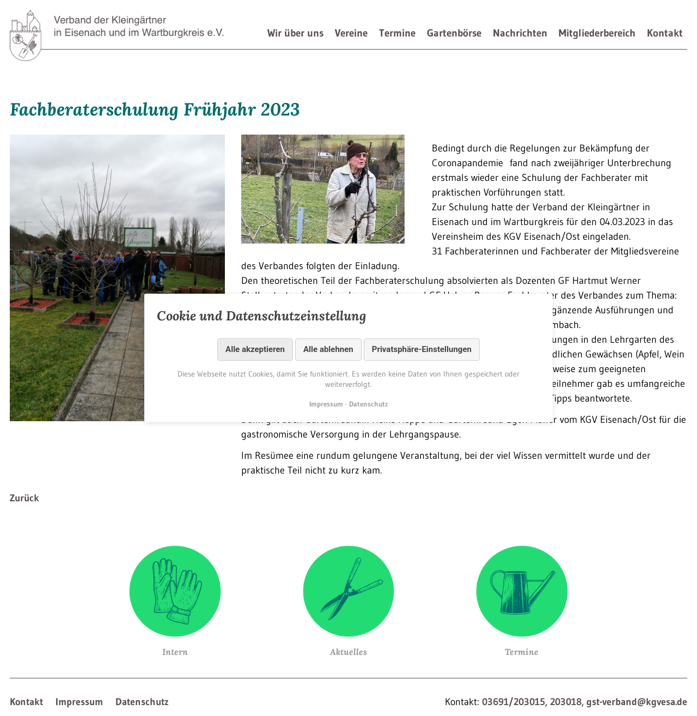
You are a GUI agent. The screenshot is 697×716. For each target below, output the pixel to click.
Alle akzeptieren (255, 349)
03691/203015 (513, 702)
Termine (397, 33)
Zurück (24, 498)
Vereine (351, 33)
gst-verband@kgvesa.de (636, 702)
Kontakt (665, 33)
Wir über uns (295, 33)
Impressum (79, 702)
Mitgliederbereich (597, 33)
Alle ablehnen (328, 349)
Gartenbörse (454, 33)
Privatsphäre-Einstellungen (422, 349)
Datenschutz (142, 702)
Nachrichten (520, 33)
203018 (566, 702)
